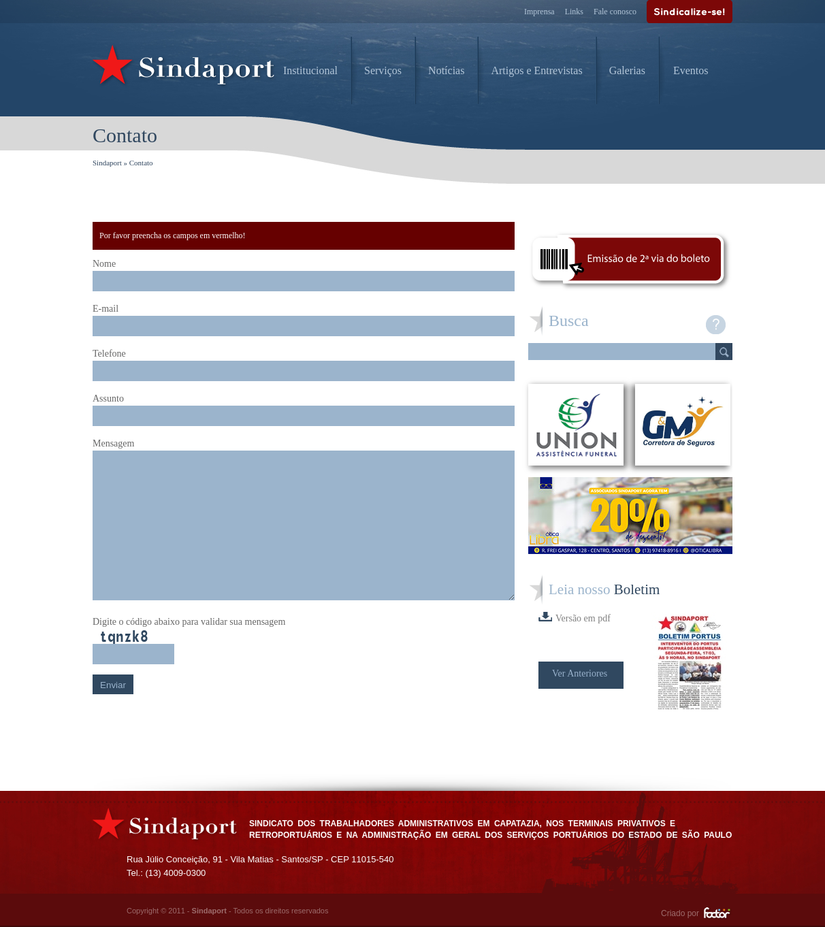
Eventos (691, 70)
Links (574, 11)
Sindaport (107, 163)
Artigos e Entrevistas (536, 70)
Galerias (627, 70)
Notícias (446, 70)
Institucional (310, 70)
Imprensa (539, 11)
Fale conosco (615, 11)
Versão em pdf (574, 617)
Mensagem (113, 443)
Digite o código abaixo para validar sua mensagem (189, 622)
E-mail (105, 309)
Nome (104, 264)
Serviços (383, 70)
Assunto (108, 398)
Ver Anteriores (579, 673)
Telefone (109, 353)
